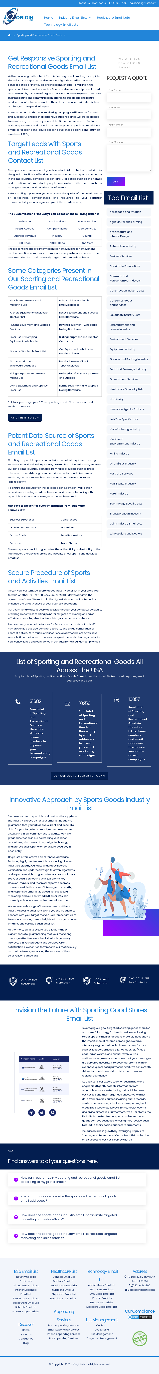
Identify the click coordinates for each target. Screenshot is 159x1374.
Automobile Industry (123, 246)
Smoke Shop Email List (25, 1311)
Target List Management (101, 1338)
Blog (26, 1343)
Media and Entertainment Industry (125, 441)
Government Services (124, 379)
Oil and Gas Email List (26, 1285)
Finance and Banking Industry (129, 359)
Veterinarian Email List (63, 1285)
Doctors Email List (64, 1281)
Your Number (116, 124)
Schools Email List (26, 1307)
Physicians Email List (64, 1294)
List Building (102, 1329)
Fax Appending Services (63, 1338)
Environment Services (124, 339)
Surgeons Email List (64, 1290)
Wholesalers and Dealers (126, 534)
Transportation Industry (125, 514)
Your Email (114, 107)
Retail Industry (119, 494)
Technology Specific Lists (126, 504)
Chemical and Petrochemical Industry (125, 278)
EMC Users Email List (102, 1289)
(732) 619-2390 (141, 1285)
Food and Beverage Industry (128, 369)
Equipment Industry (122, 349)
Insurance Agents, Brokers (127, 409)
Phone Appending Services (63, 1334)
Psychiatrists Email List (64, 1298)
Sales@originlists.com (141, 1290)
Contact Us (99, 3)
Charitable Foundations (125, 266)
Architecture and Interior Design (121, 234)
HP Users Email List (102, 1298)
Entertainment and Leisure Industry (122, 327)
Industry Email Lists (73, 18)
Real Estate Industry (123, 484)
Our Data (101, 1325)
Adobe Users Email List (102, 1285)
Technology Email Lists (61, 24)
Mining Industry (119, 454)
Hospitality (117, 399)
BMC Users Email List (102, 1294)
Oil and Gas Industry (123, 464)
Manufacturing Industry (125, 429)
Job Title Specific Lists (124, 419)
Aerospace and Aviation (125, 212)
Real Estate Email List (26, 1298)
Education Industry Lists (125, 315)
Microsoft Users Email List (101, 1306)
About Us (84, 3)
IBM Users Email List (101, 1302)
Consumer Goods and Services (121, 303)
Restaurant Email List (26, 1302)
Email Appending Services (64, 1329)
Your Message (116, 142)
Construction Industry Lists (127, 290)
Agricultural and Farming (126, 222)
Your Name (115, 90)
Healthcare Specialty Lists (127, 389)
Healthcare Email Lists (113, 18)
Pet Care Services (121, 474)
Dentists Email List (64, 1276)
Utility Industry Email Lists (126, 524)
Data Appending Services (64, 1325)
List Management (102, 1334)
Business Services (121, 256)
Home (48, 18)
